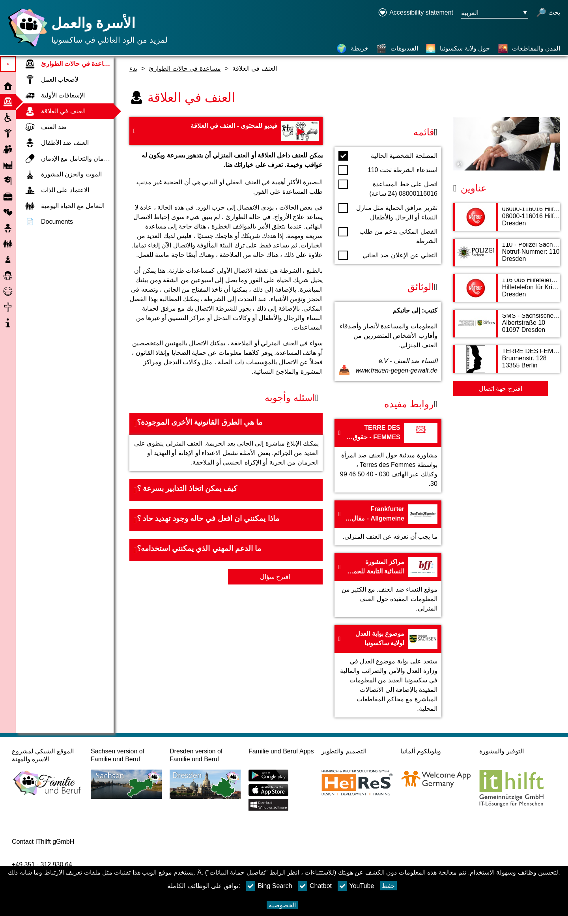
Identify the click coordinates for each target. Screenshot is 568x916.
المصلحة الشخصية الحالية (387, 156)
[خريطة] (352, 48)
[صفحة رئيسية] (25, 46)
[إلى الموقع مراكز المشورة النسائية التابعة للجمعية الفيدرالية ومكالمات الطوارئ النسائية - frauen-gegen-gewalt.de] (387, 585)
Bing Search (269, 886)
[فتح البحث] (548, 13)
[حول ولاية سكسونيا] (458, 48)
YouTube (356, 886)
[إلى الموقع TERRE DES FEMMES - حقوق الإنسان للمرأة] (387, 456)
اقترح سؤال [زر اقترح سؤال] (275, 576)
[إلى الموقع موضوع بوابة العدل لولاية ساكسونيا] (387, 671)
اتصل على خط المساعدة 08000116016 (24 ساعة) (387, 188)
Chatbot (315, 886)
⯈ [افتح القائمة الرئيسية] (8, 64)
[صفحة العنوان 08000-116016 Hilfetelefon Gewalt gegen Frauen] (506, 221)
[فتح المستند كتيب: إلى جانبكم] (387, 341)
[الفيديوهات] (397, 48)
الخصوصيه (282, 905)
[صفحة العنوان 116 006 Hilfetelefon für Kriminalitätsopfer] (506, 292)
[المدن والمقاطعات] (529, 48)
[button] (226, 424)
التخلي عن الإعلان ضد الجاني (387, 255)
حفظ (388, 885)
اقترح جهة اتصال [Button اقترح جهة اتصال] (500, 388)
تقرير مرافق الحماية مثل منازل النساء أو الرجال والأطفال (387, 212)
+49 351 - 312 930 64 (42, 864)
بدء (133, 68)
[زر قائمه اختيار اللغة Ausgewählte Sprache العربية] (494, 13)
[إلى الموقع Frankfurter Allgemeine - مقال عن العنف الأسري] (387, 522)
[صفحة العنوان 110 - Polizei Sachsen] (506, 256)
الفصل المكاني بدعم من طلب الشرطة (387, 235)
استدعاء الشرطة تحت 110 (387, 170)
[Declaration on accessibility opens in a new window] (415, 13)
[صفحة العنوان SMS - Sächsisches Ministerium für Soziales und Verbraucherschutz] (506, 327)
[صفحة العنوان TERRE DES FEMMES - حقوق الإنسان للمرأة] (506, 363)
